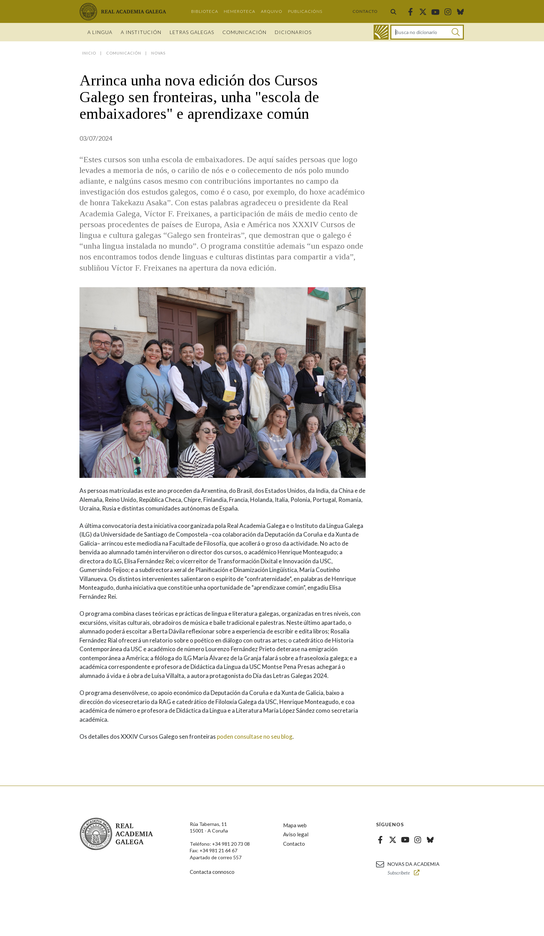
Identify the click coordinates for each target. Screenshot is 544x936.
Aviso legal (295, 834)
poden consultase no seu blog (254, 736)
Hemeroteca (239, 11)
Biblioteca (204, 11)
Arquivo (271, 11)
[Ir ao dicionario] (381, 32)
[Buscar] (456, 32)
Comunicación (244, 32)
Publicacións (305, 11)
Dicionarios (293, 32)
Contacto (365, 11)
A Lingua (99, 32)
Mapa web (295, 825)
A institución (141, 32)
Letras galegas (192, 32)
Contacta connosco (212, 872)
